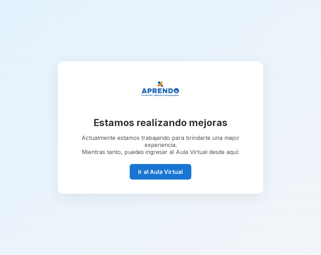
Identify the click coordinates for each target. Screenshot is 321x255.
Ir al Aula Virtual (160, 171)
